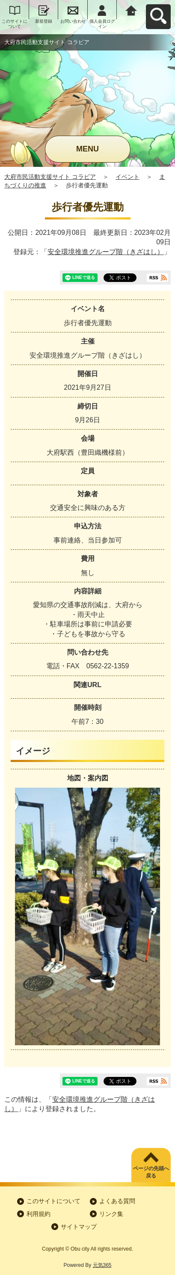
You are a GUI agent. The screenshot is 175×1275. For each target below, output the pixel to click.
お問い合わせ (73, 21)
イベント (127, 176)
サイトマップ (79, 1226)
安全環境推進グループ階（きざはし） (105, 251)
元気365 (102, 1265)
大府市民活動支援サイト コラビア (50, 176)
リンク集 (111, 1213)
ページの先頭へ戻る (151, 1172)
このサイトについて (14, 24)
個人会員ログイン (102, 24)
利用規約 (38, 1213)
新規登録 (43, 21)
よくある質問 (117, 1201)
